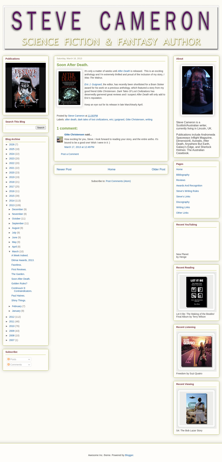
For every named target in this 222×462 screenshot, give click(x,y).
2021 (12, 168)
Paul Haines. (18, 295)
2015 (12, 195)
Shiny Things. (18, 300)
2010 (12, 326)
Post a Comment (70, 154)
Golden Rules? (19, 283)
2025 (12, 149)
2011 (12, 321)
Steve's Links (183, 196)
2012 (12, 316)
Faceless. (16, 264)
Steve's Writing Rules (187, 191)
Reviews (180, 180)
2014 (12, 200)
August (16, 228)
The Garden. (18, 274)
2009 (12, 331)
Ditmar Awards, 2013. (22, 260)
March (15, 251)
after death (71, 119)
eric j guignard (116, 119)
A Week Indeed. (19, 255)
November (18, 214)
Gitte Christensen (135, 119)
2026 (12, 144)
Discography (183, 202)
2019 (12, 177)
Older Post (158, 169)
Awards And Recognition (189, 185)
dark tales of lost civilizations (93, 119)
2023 (12, 158)
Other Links (182, 212)
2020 (12, 172)
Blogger (129, 455)
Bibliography (182, 174)
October (16, 218)
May (14, 242)
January (16, 310)
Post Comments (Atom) (118, 181)
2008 (12, 335)
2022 (12, 163)
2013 (12, 205)
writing (148, 119)
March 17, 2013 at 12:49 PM (79, 147)
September (18, 223)
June (15, 237)
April (14, 246)
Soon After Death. (20, 278)
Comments (15, 364)
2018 (12, 182)
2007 (12, 340)
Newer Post (64, 169)
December (18, 209)
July (14, 232)
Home (111, 169)
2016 (12, 191)
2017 (12, 186)
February (17, 306)
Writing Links (183, 207)
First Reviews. (18, 269)
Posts (12, 359)
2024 (12, 154)
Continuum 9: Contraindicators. (21, 289)
